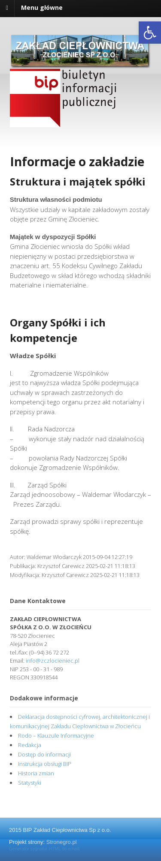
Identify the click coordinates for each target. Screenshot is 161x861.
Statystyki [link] (29, 782)
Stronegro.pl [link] (61, 842)
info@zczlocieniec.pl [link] (52, 660)
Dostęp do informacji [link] (44, 754)
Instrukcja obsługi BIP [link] (44, 764)
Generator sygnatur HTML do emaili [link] (44, 848)
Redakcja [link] (29, 745)
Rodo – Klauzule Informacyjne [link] (56, 735)
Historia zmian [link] (36, 773)
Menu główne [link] (42, 7)
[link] (150, 32)
